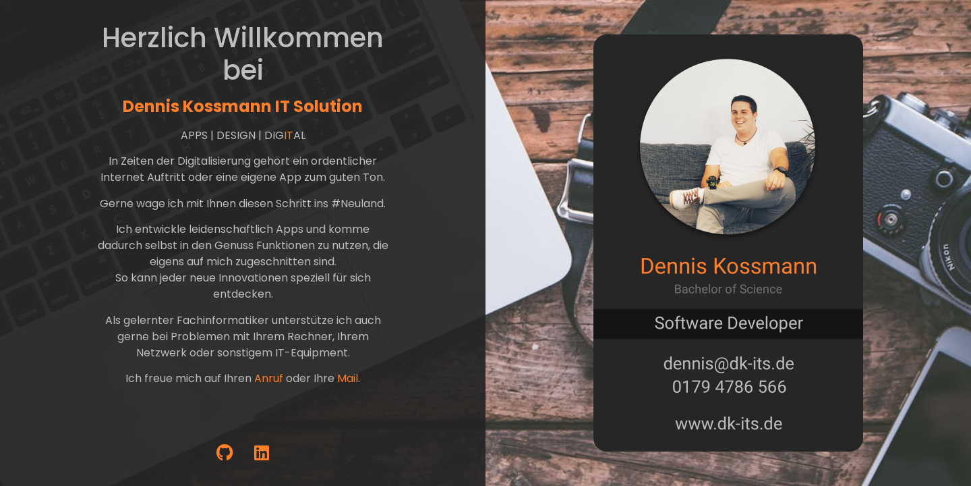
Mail (347, 378)
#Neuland (357, 203)
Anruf (268, 378)
